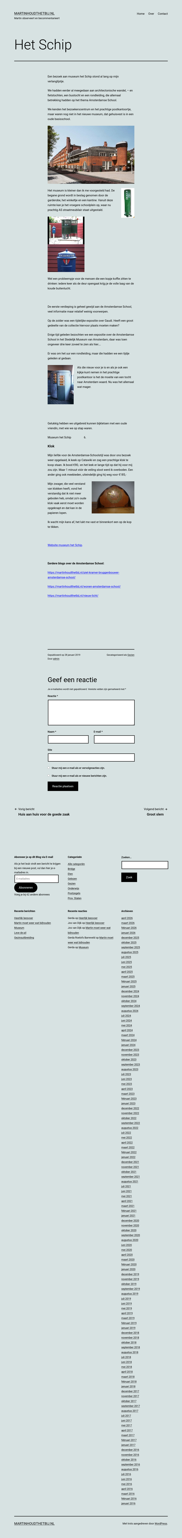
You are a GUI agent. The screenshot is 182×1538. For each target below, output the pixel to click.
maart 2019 (128, 1318)
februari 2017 (128, 1440)
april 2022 (127, 1142)
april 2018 (127, 1371)
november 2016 (130, 1454)
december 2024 (130, 991)
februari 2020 (128, 1264)
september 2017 (130, 1405)
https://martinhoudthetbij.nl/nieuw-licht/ (73, 595)
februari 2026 (128, 927)
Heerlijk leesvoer (23, 918)
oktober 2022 (128, 1118)
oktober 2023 (128, 1059)
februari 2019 (128, 1323)
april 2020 (127, 1254)
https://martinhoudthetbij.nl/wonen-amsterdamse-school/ (84, 586)
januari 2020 (128, 1269)
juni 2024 (126, 1020)
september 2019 (130, 1288)
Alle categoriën (76, 863)
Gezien (130, 655)
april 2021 (127, 1201)
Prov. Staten (74, 898)
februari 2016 (128, 1498)
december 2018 (130, 1332)
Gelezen (72, 878)
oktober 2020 (128, 1230)
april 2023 (127, 1088)
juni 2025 (126, 962)
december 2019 (130, 1274)
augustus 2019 (129, 1293)
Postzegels (74, 893)
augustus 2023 (129, 1069)
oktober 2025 (128, 942)
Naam (52, 731)
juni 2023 (126, 1079)
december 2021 (130, 1161)
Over (151, 13)
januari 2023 (128, 1103)
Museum (19, 927)
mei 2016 (126, 1483)
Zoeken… (126, 857)
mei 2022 (126, 1137)
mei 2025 (126, 966)
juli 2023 (126, 1074)
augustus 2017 (129, 1410)
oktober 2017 (128, 1401)
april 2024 (127, 1030)
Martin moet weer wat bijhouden (32, 922)
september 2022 (130, 1122)
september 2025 (130, 947)
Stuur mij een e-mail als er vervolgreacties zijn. (78, 767)
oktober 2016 (128, 1459)
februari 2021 (128, 1210)
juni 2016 (126, 1479)
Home (141, 13)
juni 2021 (126, 1191)
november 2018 (130, 1337)
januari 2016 (128, 1503)
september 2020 (130, 1235)
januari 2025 (128, 986)
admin (56, 658)
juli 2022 (126, 1132)
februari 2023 (128, 1098)
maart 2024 (128, 1035)
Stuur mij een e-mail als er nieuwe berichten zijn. (79, 775)
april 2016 (127, 1488)
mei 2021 (126, 1196)
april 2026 (127, 918)
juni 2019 (126, 1303)
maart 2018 (128, 1376)
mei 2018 (126, 1366)
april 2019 (127, 1313)
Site (50, 749)
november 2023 (130, 1054)
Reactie (53, 696)
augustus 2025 (129, 952)
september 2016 (130, 1464)
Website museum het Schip (65, 545)
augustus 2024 (129, 1010)
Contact (163, 13)
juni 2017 (126, 1420)
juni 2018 (126, 1361)
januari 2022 (128, 1157)
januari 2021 (128, 1215)
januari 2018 (128, 1386)
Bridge (71, 868)
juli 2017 (126, 1415)
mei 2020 (126, 1249)
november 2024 (130, 996)
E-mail (98, 731)
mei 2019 (126, 1308)
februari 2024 (128, 1040)
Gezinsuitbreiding (24, 937)
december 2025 (130, 937)
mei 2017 (126, 1425)
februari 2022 (128, 1152)
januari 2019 (128, 1327)
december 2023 (130, 1049)
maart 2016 (128, 1493)
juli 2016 (126, 1474)
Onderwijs (73, 888)
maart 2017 (128, 1435)
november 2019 (130, 1279)
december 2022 (130, 1108)
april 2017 (127, 1430)
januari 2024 (128, 1044)
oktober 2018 (128, 1342)
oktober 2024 (128, 1000)
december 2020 (130, 1220)
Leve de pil (20, 932)
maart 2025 (128, 976)
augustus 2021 (129, 1181)
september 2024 (130, 1005)
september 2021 (130, 1176)
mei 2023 (126, 1083)
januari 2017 (128, 1444)
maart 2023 (128, 1093)
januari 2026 (128, 932)
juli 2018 (126, 1357)
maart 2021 (128, 1205)
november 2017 (130, 1396)
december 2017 (130, 1391)
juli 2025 (126, 957)
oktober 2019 (128, 1283)
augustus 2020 (129, 1239)
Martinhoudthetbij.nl (34, 13)
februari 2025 (128, 981)
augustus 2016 (129, 1469)
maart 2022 (128, 1147)
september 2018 (130, 1347)
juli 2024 (126, 1015)
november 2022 (130, 1113)
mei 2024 (126, 1025)
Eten (70, 873)
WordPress (161, 1523)
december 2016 (130, 1449)
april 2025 (127, 971)
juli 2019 (126, 1298)
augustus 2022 (129, 1127)
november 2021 (130, 1166)
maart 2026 (128, 922)
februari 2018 (128, 1381)
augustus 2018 (129, 1352)
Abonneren (26, 887)
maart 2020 (128, 1259)
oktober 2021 (128, 1171)
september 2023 (130, 1064)
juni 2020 (126, 1244)
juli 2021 (126, 1186)
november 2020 (130, 1225)
